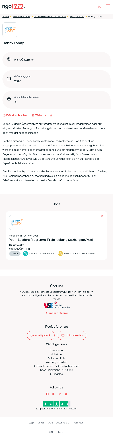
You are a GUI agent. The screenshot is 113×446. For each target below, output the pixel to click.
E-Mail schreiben (15, 115)
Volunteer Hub (56, 358)
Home (5, 16)
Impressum (78, 422)
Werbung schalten (56, 362)
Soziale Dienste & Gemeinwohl (50, 16)
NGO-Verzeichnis (21, 16)
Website (38, 115)
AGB (50, 422)
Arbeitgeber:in (43, 335)
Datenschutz (62, 422)
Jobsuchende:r (74, 335)
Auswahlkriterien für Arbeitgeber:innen (56, 366)
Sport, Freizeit (77, 16)
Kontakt (41, 422)
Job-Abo (56, 354)
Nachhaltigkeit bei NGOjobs (56, 369)
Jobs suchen (56, 350)
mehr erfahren (58, 313)
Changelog (56, 373)
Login (31, 422)
